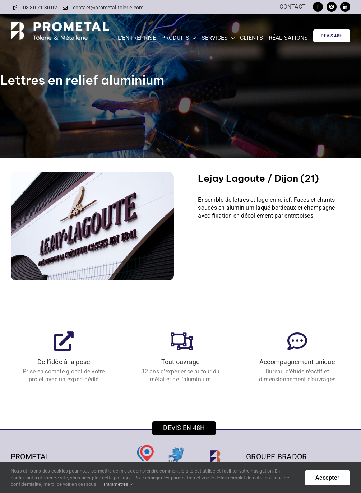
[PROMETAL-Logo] (60, 24)
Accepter (327, 477)
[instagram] (332, 7)
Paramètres (118, 484)
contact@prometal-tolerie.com (108, 7)
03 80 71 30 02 (40, 7)
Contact (292, 6)
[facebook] (318, 7)
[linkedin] (345, 7)
